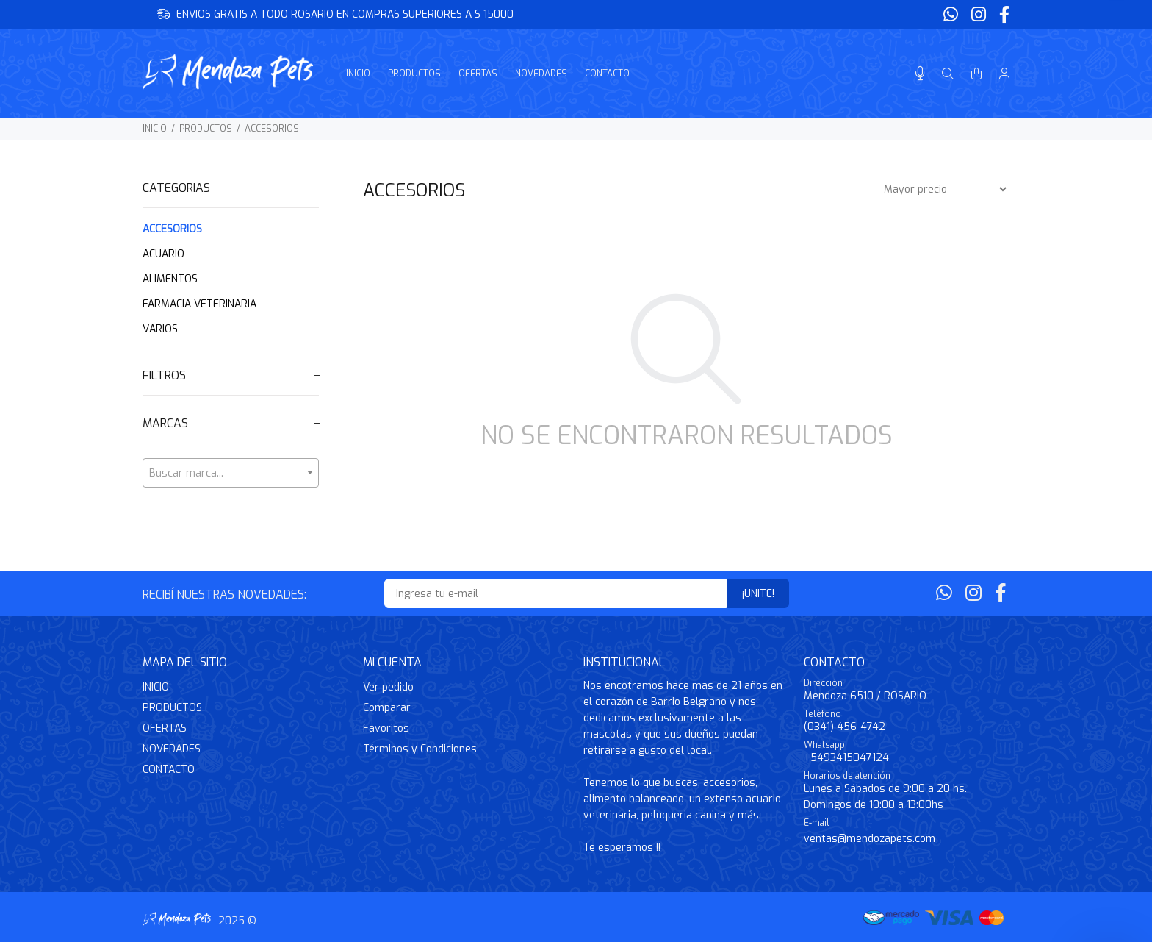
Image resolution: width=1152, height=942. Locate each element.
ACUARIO (163, 254)
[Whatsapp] (952, 15)
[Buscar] (948, 74)
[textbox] (230, 473)
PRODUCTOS (205, 129)
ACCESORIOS (272, 129)
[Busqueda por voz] (920, 74)
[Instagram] (978, 15)
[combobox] (231, 473)
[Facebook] (1002, 15)
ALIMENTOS (170, 279)
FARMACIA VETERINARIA (199, 304)
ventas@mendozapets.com (869, 839)
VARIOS (160, 329)
